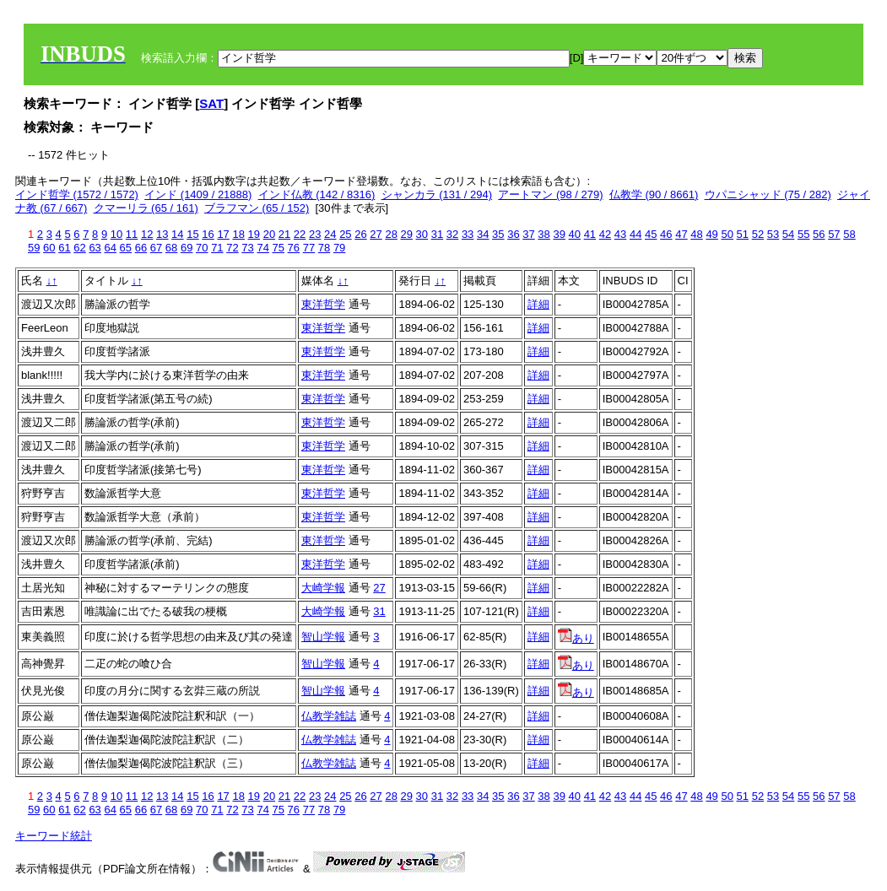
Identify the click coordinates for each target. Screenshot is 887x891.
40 (575, 234)
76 (294, 247)
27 (375, 234)
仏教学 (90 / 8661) (654, 194)
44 (635, 234)
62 (79, 247)
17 (223, 234)
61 (64, 247)
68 (171, 247)
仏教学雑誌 (328, 716)
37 (528, 234)
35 (498, 234)
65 (126, 247)
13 (162, 234)
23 (315, 234)
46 (666, 234)
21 (284, 234)
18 (238, 234)
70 (202, 247)
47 (681, 234)
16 (208, 234)
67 (156, 247)
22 (300, 234)
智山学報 (323, 636)
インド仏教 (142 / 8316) (317, 194)
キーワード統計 (53, 835)
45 (651, 234)
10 (116, 234)
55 (803, 234)
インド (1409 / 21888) (197, 194)
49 (711, 234)
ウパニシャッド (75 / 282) (768, 194)
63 (94, 247)
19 (254, 234)
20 (269, 234)
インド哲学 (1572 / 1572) (76, 194)
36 (513, 234)
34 (483, 234)
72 (232, 247)
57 (834, 234)
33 (467, 234)
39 (559, 234)
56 (819, 234)
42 (605, 234)
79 (339, 247)
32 (452, 234)
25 (345, 234)
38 (543, 234)
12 (147, 234)
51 (743, 234)
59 (34, 247)
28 (391, 234)
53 (773, 234)
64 (110, 247)
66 (141, 247)
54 (788, 234)
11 (132, 234)
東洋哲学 (323, 304)
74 (262, 247)
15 (192, 234)
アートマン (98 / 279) (550, 194)
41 (590, 234)
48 (696, 234)
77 (309, 247)
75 (278, 247)
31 (437, 234)
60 (49, 247)
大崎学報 (323, 587)
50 (727, 234)
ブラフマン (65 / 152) (256, 208)
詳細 (538, 304)
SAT (211, 103)
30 (422, 234)
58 (849, 234)
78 (324, 247)
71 (217, 247)
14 (177, 234)
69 (186, 247)
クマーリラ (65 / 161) (146, 208)
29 (407, 234)
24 (330, 234)
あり (576, 638)
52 (758, 234)
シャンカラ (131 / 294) (437, 194)
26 (360, 234)
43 (620, 234)
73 (247, 247)
